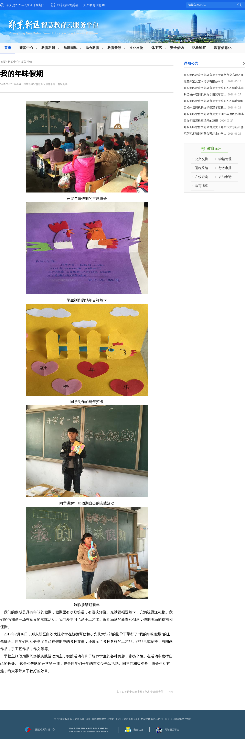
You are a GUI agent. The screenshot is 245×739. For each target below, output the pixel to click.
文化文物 (136, 48)
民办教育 (92, 48)
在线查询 (201, 177)
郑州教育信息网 (94, 5)
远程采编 (201, 168)
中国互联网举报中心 (44, 729)
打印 (171, 691)
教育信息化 (222, 48)
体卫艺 (156, 48)
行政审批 (225, 168)
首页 (7, 48)
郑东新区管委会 (67, 5)
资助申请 (225, 177)
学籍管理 (225, 159)
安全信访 (177, 48)
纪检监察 (199, 48)
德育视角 (26, 61)
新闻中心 (26, 48)
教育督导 (114, 48)
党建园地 (70, 48)
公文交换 (201, 159)
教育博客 (201, 186)
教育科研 (48, 48)
